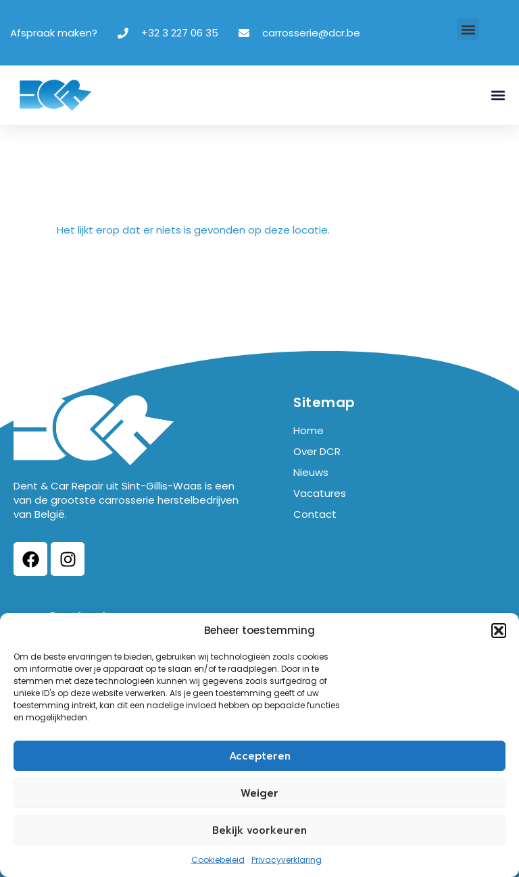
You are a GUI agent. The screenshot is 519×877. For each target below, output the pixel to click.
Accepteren (260, 756)
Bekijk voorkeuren (259, 830)
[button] (498, 630)
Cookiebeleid (218, 860)
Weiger (259, 793)
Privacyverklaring (286, 860)
